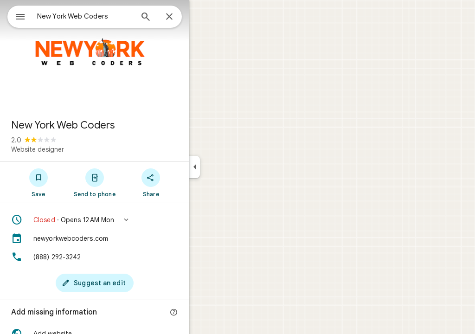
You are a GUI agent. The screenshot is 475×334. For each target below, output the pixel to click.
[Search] (179, 18)
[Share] (184, 182)
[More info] (207, 313)
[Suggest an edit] (128, 283)
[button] (128, 220)
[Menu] (16, 15)
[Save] (72, 182)
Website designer (71, 149)
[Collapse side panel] (228, 167)
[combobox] (109, 16)
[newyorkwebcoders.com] (128, 238)
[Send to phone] (128, 182)
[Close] (202, 17)
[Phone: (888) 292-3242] (128, 257)
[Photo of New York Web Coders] (128, 55)
